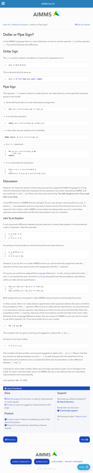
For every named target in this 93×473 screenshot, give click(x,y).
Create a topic (13, 419)
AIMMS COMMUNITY (21, 462)
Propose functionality (16, 425)
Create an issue (13, 405)
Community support (68, 410)
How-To (6, 24)
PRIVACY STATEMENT (74, 462)
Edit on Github (83, 25)
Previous (10, 439)
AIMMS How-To (48, 4)
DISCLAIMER (57, 462)
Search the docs (66, 402)
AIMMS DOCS (41, 462)
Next (84, 439)
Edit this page (12, 399)
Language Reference (46, 273)
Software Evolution (20, 24)
